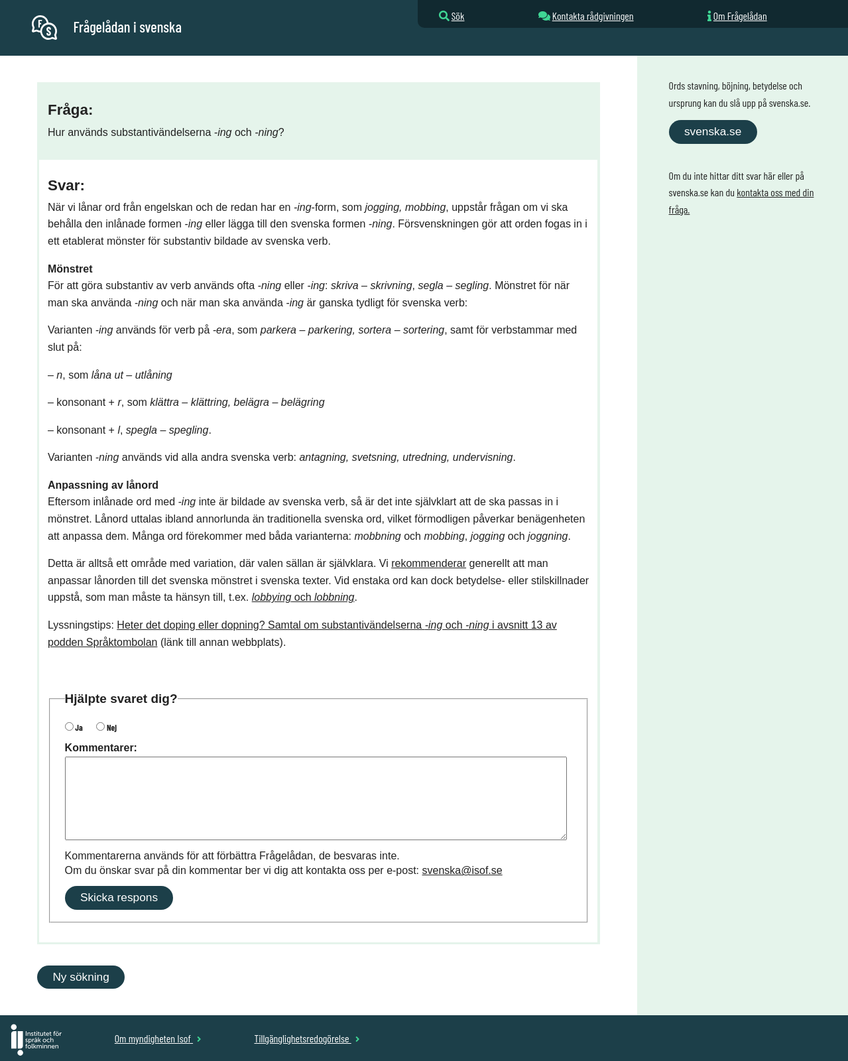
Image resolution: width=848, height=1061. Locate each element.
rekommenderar (428, 563)
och (303, 597)
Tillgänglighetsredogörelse (306, 1038)
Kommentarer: (101, 747)
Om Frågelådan (740, 15)
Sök (458, 15)
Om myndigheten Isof (158, 1038)
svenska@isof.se (462, 870)
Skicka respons (119, 897)
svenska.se (712, 131)
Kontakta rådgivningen (593, 15)
